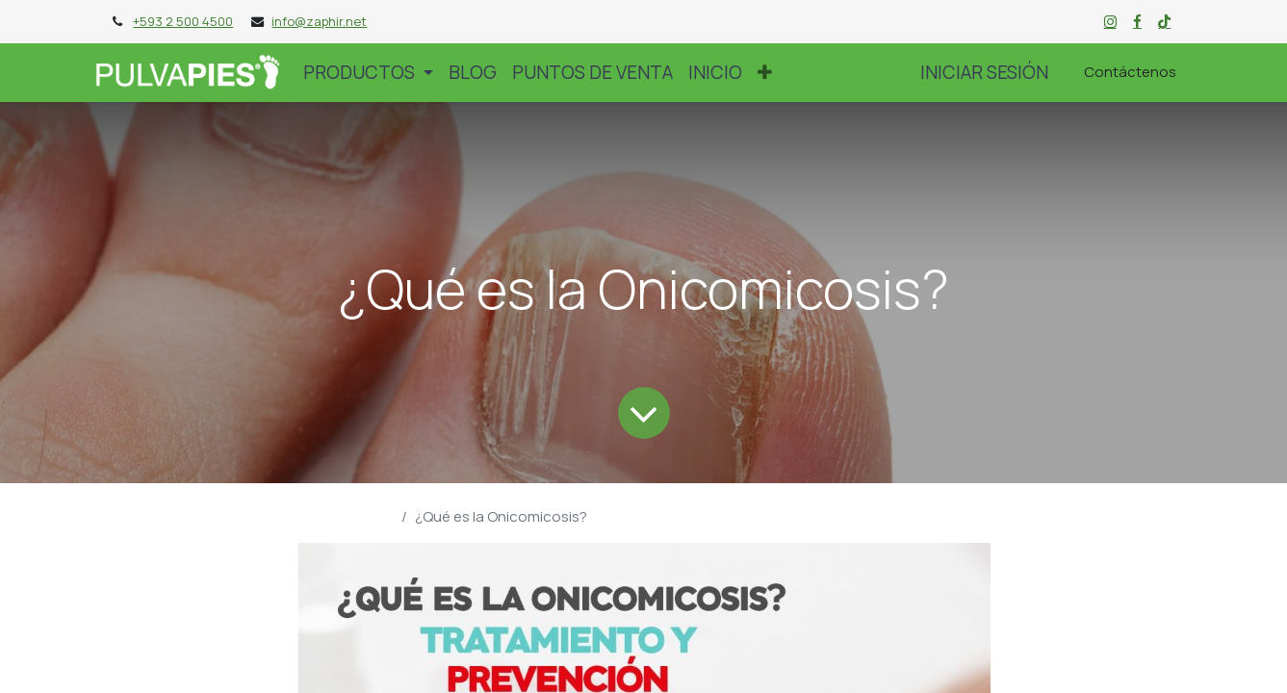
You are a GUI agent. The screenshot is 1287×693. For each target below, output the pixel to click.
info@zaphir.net (319, 21)
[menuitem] (472, 72)
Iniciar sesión (984, 72)
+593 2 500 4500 (183, 21)
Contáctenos (1130, 72)
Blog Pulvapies (345, 516)
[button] (765, 72)
